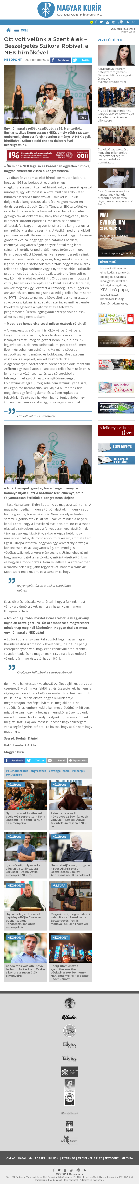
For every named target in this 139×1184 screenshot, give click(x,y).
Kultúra (58, 885)
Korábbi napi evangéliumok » (117, 253)
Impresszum (41, 1180)
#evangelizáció (59, 771)
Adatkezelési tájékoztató (92, 1180)
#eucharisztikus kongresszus (26, 771)
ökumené (119, 303)
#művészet (14, 775)
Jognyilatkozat (71, 1180)
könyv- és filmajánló (113, 268)
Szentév (105, 303)
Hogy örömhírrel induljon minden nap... (114, 225)
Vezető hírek (110, 40)
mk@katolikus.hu (98, 1177)
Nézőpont (13, 60)
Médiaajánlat (56, 1180)
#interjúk (78, 771)
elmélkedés (107, 272)
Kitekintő (68, 1158)
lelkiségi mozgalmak (113, 285)
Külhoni (53, 1158)
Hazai (22, 1158)
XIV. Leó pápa (114, 290)
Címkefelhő (108, 262)
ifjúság (119, 299)
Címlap (10, 1158)
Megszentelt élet (90, 1158)
